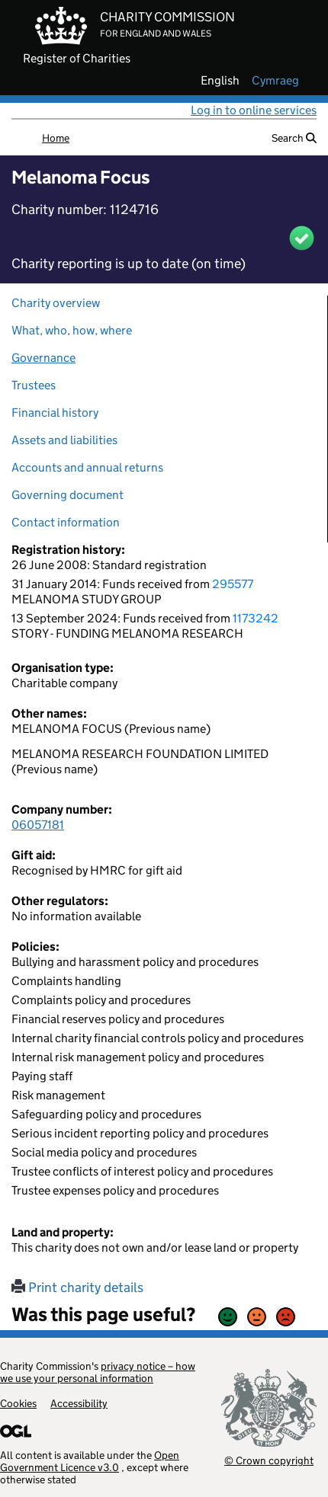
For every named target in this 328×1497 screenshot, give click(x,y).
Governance (43, 357)
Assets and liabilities (64, 440)
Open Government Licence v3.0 (89, 1461)
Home (55, 138)
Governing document (67, 495)
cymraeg (275, 81)
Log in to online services (254, 110)
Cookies (18, 1403)
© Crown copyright (269, 1460)
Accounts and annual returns (87, 467)
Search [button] (294, 138)
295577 (232, 584)
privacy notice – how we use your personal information (97, 1372)
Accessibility (79, 1403)
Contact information (65, 522)
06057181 (37, 824)
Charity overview (55, 303)
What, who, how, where (71, 330)
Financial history (54, 412)
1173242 (255, 618)
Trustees (33, 385)
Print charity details (77, 1287)
